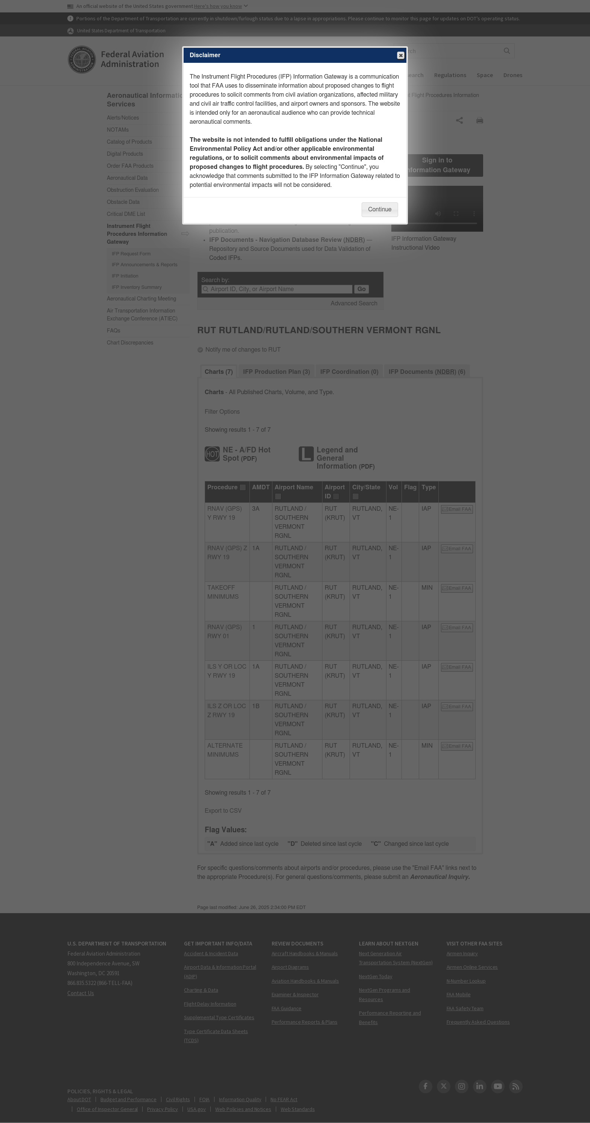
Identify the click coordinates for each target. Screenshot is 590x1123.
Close (400, 55)
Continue (379, 209)
